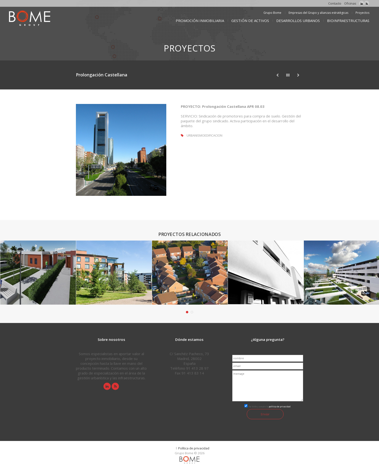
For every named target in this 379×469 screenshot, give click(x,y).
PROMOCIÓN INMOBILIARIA (200, 20)
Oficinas (350, 3)
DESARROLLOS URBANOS (298, 20)
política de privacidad (280, 406)
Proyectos (362, 13)
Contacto (334, 3)
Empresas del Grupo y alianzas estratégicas (318, 13)
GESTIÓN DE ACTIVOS (250, 20)
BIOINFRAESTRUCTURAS (348, 20)
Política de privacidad (193, 448)
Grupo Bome (272, 13)
